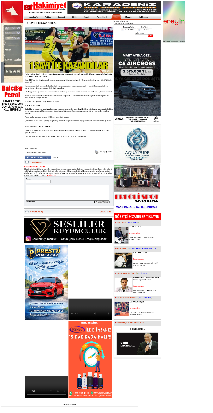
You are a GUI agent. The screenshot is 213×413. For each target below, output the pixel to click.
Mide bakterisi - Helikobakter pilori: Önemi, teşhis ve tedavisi (146, 279)
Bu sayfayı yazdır (106, 152)
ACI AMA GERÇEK (136, 302)
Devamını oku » (134, 233)
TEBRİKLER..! (135, 227)
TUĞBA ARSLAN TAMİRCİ (126, 298)
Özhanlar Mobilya (69, 407)
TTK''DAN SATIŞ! (140, 253)
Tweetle (54, 157)
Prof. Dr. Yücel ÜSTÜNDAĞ (126, 273)
